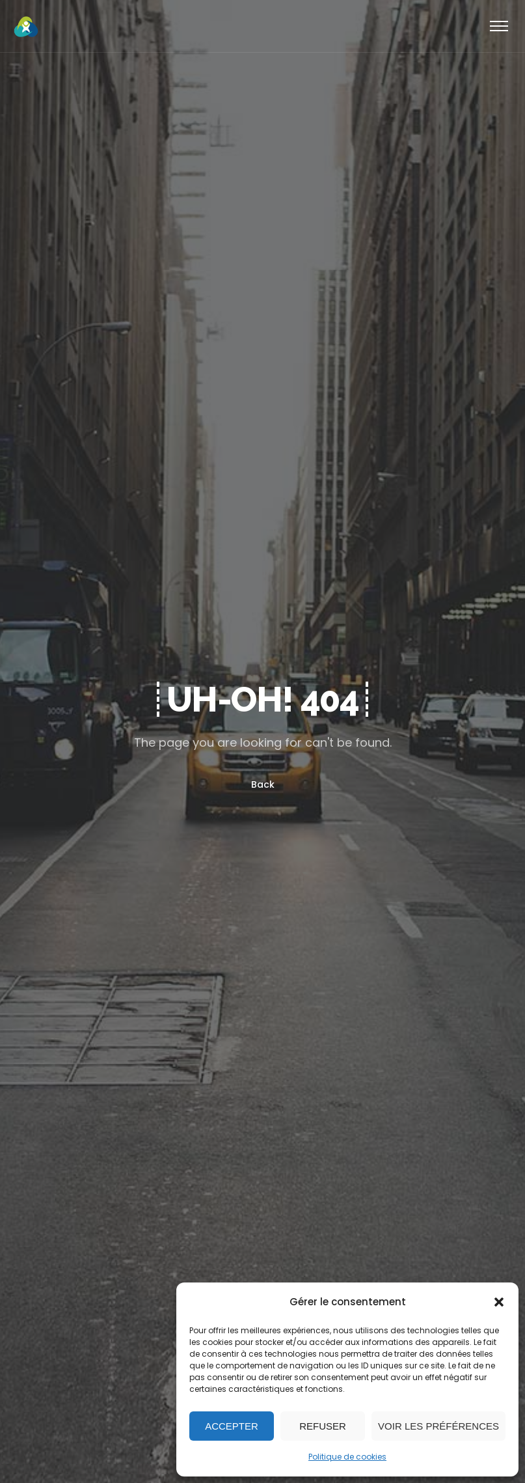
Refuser (322, 1426)
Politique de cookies (347, 1456)
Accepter (231, 1426)
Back (263, 784)
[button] (498, 1302)
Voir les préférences (438, 1426)
